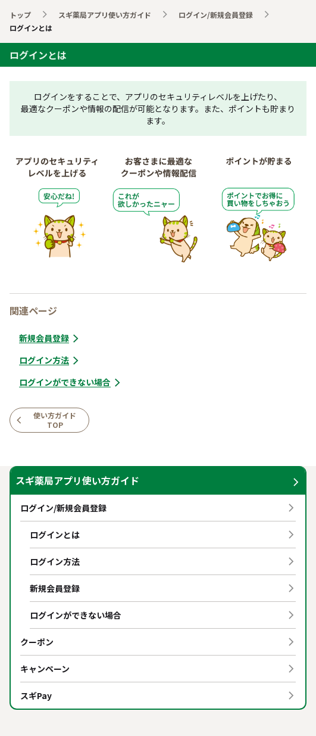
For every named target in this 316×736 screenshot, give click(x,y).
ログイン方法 (50, 360)
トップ (20, 15)
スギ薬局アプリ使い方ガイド (104, 15)
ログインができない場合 (71, 382)
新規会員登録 (50, 338)
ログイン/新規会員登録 (216, 15)
